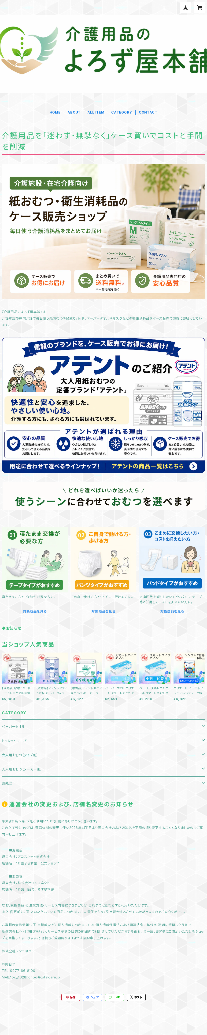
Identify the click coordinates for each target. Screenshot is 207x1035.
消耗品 (7, 783)
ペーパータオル (13, 726)
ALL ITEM (95, 112)
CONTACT (148, 112)
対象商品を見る (35, 611)
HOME (55, 112)
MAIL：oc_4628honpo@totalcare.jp (31, 977)
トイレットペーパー (16, 741)
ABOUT (74, 112)
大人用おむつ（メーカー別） (22, 769)
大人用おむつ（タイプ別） (20, 755)
